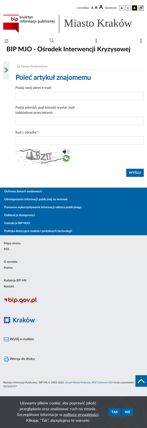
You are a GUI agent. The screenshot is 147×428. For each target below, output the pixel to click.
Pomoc (8, 267)
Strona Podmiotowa (34, 66)
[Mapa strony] (97, 41)
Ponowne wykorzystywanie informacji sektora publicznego (42, 207)
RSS (6, 249)
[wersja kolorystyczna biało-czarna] (128, 8)
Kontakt (9, 286)
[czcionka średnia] (96, 8)
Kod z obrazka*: (27, 132)
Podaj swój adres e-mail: (33, 88)
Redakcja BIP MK (15, 280)
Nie (127, 412)
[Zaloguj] (142, 41)
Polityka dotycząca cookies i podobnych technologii (38, 231)
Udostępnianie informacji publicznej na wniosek (36, 199)
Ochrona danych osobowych (23, 191)
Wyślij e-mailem (19, 339)
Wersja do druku (19, 359)
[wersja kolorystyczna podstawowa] (121, 8)
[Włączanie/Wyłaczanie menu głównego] (6, 41)
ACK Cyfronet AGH (103, 382)
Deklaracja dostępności (19, 215)
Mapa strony (12, 243)
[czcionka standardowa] (92, 7)
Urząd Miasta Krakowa (77, 382)
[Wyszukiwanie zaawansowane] (52, 41)
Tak (114, 412)
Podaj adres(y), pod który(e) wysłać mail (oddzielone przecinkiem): (45, 110)
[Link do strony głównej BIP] (73, 23)
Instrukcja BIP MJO (17, 223)
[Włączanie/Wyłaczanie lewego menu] (6, 70)
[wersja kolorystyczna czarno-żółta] (134, 8)
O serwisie (10, 261)
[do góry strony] (141, 381)
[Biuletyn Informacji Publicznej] (73, 302)
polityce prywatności (80, 415)
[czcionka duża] (101, 7)
